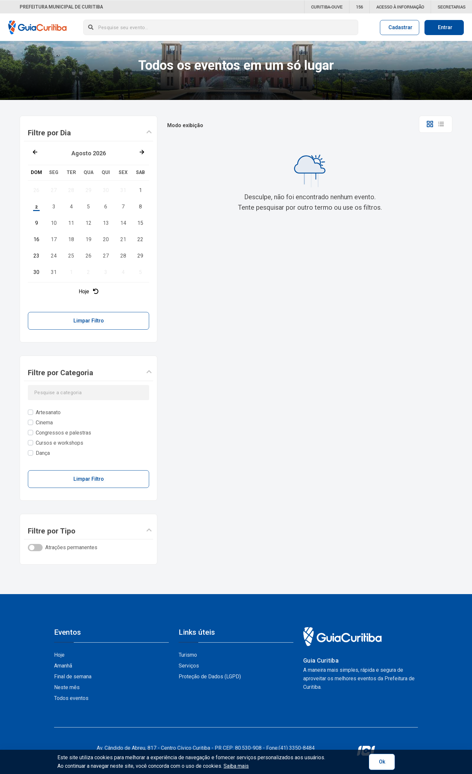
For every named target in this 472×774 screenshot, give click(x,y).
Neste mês (67, 687)
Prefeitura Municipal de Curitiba (61, 7)
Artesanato (48, 412)
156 (359, 7)
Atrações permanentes (71, 547)
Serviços (189, 666)
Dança (43, 453)
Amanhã (63, 666)
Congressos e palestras (63, 433)
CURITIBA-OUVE (327, 7)
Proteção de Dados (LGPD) (210, 676)
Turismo (188, 655)
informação (400, 7)
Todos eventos (71, 698)
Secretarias (451, 7)
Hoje (88, 291)
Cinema (44, 422)
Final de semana (72, 676)
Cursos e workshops (59, 443)
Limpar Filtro (88, 321)
